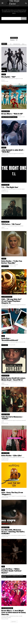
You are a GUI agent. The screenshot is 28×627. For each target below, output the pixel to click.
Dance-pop (5, 266)
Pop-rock (4, 345)
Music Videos (5, 111)
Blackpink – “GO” (14, 40)
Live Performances (7, 608)
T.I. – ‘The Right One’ (9, 187)
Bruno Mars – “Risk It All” (12, 114)
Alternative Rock (16, 44)
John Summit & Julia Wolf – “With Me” (12, 151)
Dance (3, 147)
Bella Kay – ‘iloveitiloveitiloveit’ (9, 339)
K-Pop (3, 74)
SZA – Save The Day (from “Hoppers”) (12, 493)
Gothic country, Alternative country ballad (12, 576)
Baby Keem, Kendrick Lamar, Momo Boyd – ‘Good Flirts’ (13, 379)
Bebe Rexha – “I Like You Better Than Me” (11, 262)
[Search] (24, 18)
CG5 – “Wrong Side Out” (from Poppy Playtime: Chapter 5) (11, 301)
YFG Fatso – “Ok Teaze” (11, 224)
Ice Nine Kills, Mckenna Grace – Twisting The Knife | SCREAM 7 (13, 532)
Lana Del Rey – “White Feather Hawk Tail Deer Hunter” (11, 571)
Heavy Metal (5, 527)
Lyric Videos (5, 453)
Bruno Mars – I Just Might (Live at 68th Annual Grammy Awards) (13, 612)
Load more (14, 621)
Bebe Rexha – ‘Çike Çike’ (11, 456)
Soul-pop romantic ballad (9, 117)
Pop (3, 335)
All (10, 44)
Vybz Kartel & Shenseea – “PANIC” (12, 418)
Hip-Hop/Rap (5, 184)
